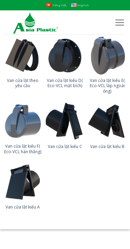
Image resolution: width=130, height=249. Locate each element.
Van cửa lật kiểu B (107, 146)
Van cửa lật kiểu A (23, 207)
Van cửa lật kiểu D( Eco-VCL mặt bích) (65, 83)
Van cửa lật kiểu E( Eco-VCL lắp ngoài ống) (107, 86)
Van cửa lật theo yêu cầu (22, 83)
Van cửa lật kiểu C (65, 146)
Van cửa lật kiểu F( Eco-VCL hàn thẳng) (22, 149)
